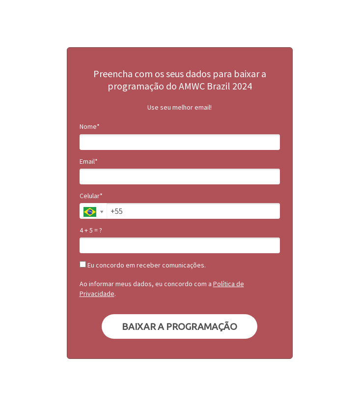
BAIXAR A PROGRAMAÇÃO (179, 326)
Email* (89, 161)
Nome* (90, 126)
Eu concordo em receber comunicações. (143, 265)
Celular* (91, 196)
